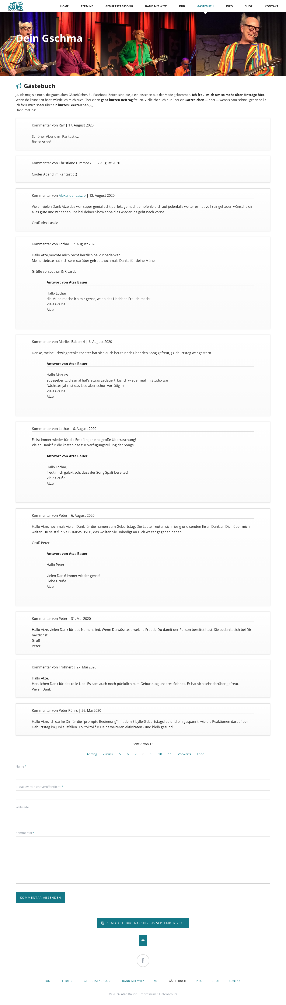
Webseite (22, 807)
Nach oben (143, 940)
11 (170, 754)
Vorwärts (184, 754)
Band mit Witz (133, 981)
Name (23, 766)
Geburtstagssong (98, 981)
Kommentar (25, 833)
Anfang (92, 754)
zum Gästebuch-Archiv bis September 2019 (145, 923)
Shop (216, 981)
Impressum (148, 994)
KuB (157, 981)
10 (160, 754)
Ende (200, 754)
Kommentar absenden (40, 898)
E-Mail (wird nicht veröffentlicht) (39, 787)
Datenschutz (168, 994)
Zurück (108, 754)
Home (48, 981)
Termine (68, 981)
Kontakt (235, 981)
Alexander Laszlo (72, 195)
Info (199, 981)
